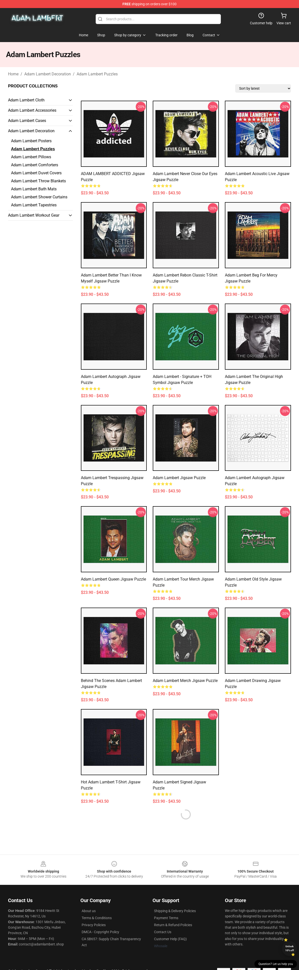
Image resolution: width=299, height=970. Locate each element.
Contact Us (162, 932)
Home (13, 74)
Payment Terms (166, 918)
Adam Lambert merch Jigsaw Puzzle (185, 680)
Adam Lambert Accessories (32, 110)
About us (89, 911)
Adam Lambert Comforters (34, 165)
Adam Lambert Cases (27, 120)
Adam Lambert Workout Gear (33, 215)
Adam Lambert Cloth (26, 100)
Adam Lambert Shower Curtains (39, 197)
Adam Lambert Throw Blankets (38, 181)
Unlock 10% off (289, 948)
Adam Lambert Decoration (47, 74)
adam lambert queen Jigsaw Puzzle (113, 579)
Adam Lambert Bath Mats (34, 189)
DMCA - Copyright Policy (100, 932)
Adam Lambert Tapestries (34, 205)
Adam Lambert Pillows (31, 157)
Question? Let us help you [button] (275, 964)
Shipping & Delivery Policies (175, 911)
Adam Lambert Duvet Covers (36, 173)
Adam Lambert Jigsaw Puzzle (179, 477)
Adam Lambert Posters (31, 140)
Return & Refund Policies (173, 925)
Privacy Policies (94, 925)
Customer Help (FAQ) (170, 939)
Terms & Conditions (97, 918)
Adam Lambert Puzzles (97, 74)
